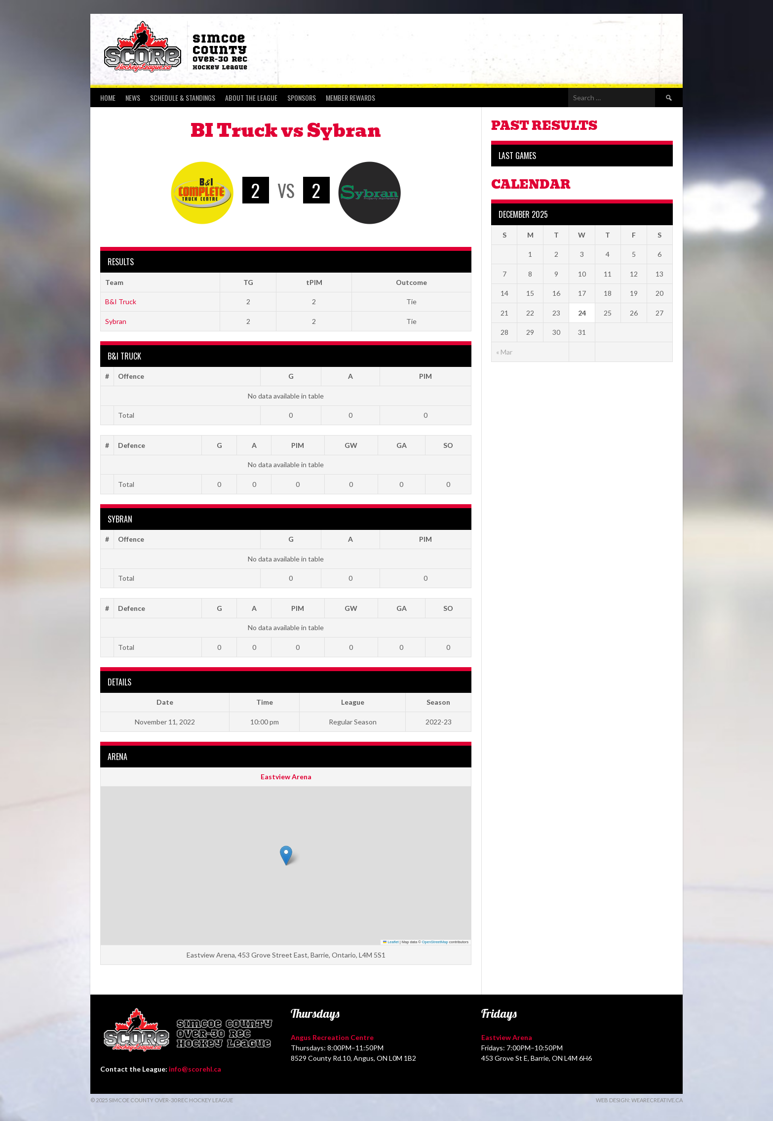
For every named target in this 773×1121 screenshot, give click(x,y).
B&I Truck (120, 301)
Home (108, 97)
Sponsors (301, 97)
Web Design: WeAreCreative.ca (639, 1100)
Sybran (115, 321)
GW (351, 445)
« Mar (504, 352)
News (132, 97)
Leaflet (391, 942)
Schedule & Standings (182, 97)
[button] (286, 855)
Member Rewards (350, 97)
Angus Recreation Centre (332, 1037)
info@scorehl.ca (195, 1069)
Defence (131, 445)
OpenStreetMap (435, 942)
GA (401, 445)
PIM (425, 376)
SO (448, 445)
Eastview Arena (286, 776)
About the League (251, 97)
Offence (131, 376)
